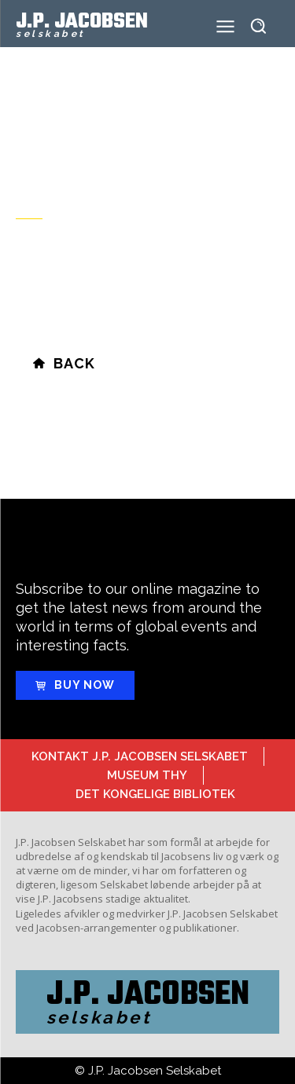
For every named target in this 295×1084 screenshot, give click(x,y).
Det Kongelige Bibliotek (155, 794)
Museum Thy (147, 775)
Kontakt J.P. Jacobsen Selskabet (139, 756)
